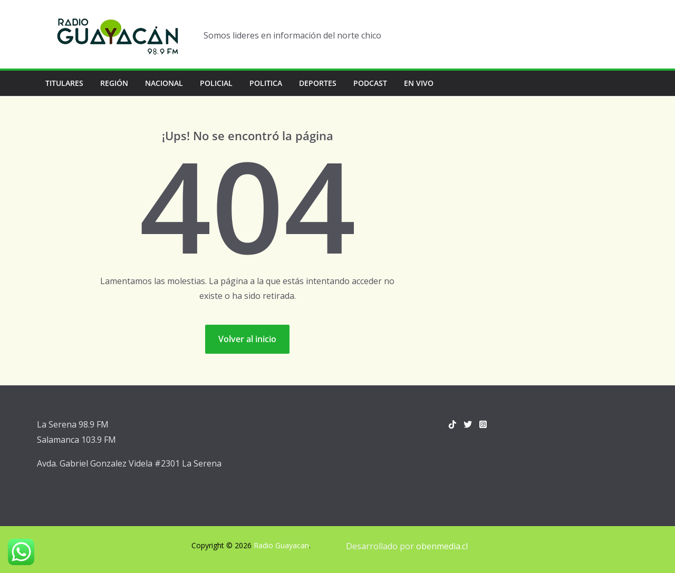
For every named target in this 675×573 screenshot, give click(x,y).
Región (114, 83)
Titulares (64, 83)
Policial (216, 83)
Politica (265, 83)
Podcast (370, 83)
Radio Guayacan (281, 545)
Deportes (317, 83)
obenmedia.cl (442, 546)
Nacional (164, 83)
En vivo (418, 83)
